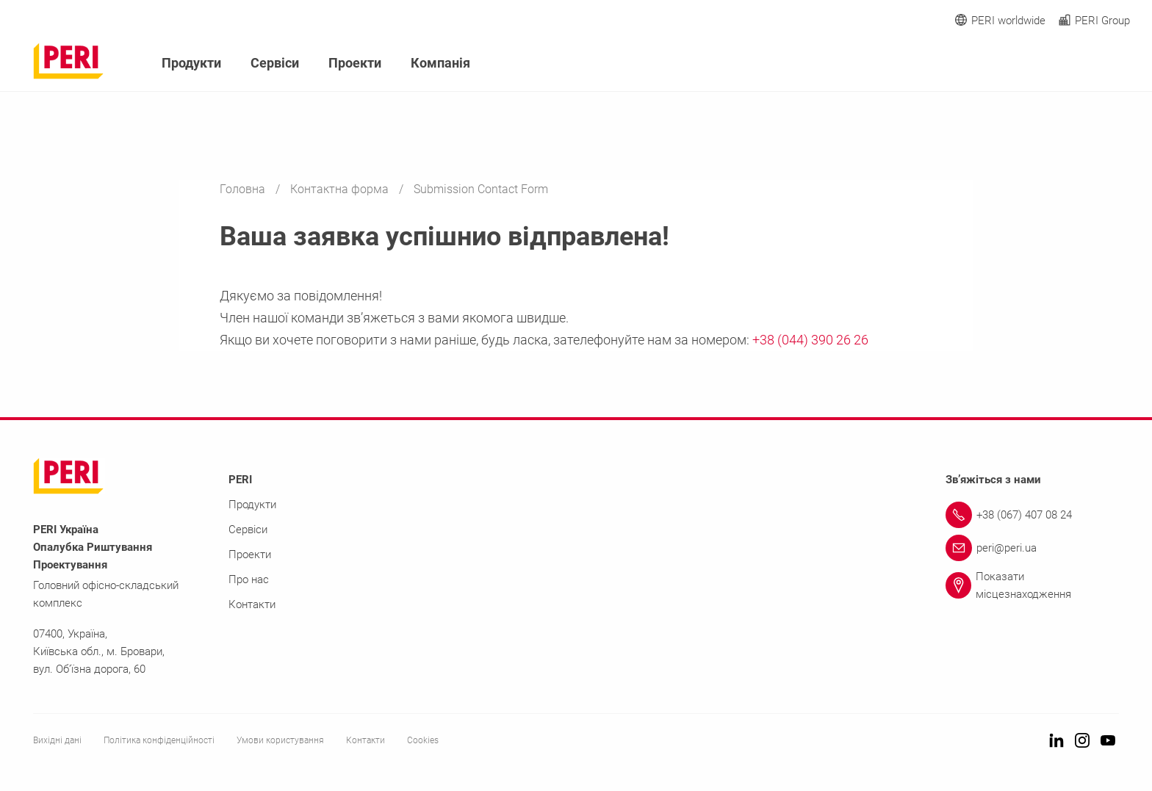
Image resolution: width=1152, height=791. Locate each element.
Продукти (191, 63)
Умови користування (280, 740)
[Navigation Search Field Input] (1042, 63)
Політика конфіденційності (159, 740)
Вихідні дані (57, 740)
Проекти (354, 63)
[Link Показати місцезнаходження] (1032, 585)
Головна (244, 189)
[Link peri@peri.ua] (1032, 548)
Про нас (248, 579)
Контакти (252, 604)
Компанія (440, 63)
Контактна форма (341, 189)
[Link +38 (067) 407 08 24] (1032, 515)
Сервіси (275, 63)
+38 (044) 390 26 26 (810, 339)
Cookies (423, 740)
